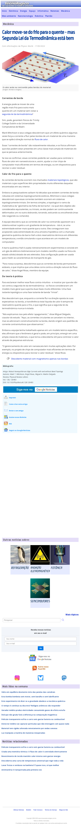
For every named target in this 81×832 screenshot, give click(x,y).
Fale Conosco (37, 810)
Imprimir (12, 398)
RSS (10, 424)
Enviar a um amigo (16, 411)
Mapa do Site (63, 810)
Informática (42, 11)
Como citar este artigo (18, 404)
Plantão (48, 16)
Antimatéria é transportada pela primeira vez (21, 769)
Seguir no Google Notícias (19, 430)
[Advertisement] (60, 110)
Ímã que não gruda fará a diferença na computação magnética (29, 714)
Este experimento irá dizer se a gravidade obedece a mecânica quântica (33, 701)
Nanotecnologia (25, 16)
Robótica (39, 16)
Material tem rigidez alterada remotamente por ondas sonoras (29, 728)
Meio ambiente (9, 16)
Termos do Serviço (51, 810)
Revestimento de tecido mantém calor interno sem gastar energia (30, 756)
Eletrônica (13, 11)
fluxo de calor (41, 139)
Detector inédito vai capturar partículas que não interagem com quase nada (35, 724)
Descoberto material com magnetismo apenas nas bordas (39, 358)
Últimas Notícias (18, 810)
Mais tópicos (72, 614)
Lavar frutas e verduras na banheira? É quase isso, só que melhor (30, 765)
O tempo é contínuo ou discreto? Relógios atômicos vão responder (30, 705)
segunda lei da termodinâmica (17, 114)
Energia (23, 11)
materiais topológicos (58, 180)
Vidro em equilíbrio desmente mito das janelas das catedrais (28, 692)
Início (4, 11)
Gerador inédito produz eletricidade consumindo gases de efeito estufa (33, 710)
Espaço (32, 11)
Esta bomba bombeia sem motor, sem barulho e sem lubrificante (30, 696)
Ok (40, 648)
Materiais (54, 11)
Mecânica (65, 11)
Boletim (28, 810)
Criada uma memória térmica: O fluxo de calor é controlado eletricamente (34, 751)
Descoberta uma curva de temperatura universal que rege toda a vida (32, 760)
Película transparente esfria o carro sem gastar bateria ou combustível (33, 719)
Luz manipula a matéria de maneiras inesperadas (23, 733)
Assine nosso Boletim (17, 417)
